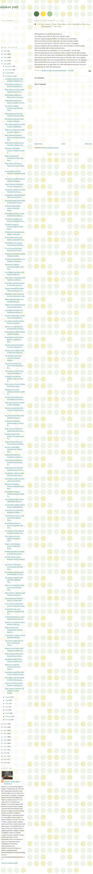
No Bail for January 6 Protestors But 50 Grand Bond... (14, 227)
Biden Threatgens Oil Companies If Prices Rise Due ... (14, 158)
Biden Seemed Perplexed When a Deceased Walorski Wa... (15, 137)
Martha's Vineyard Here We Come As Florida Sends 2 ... (14, 410)
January (8, 719)
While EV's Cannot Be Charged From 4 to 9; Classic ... (13, 667)
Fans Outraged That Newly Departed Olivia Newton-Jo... (14, 462)
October (8, 73)
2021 (5, 724)
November (8, 69)
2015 (5, 743)
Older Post (88, 143)
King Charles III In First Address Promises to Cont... (13, 538)
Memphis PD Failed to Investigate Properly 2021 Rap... (14, 267)
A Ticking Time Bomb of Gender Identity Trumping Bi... (14, 423)
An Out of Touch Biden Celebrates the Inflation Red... (13, 449)
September (9, 76)
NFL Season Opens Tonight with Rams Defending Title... (14, 580)
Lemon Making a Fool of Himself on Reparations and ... (15, 173)
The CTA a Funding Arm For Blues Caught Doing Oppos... (14, 643)
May (7, 707)
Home (63, 143)
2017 (5, 737)
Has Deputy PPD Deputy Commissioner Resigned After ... (14, 567)
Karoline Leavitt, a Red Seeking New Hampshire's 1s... (14, 436)
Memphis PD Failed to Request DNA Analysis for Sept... (14, 486)
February (8, 716)
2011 (5, 756)
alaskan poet (9, 7)
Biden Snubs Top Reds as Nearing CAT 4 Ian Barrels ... (14, 166)
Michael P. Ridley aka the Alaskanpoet (12, 783)
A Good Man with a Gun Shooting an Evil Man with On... (14, 611)
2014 (5, 746)
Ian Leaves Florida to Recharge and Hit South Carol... (14, 108)
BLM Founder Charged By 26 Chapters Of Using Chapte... (14, 691)
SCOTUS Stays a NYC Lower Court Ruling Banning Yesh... (14, 518)
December (8, 66)
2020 (5, 727)
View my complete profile (9, 863)
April (7, 710)
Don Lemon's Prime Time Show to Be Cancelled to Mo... (14, 366)
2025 (5, 54)
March (7, 713)
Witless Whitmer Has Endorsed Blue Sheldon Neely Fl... (13, 630)
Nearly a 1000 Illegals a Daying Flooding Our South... (12, 546)
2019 (5, 730)
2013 (5, 750)
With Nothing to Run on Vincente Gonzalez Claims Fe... (14, 494)
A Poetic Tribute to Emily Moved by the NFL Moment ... (15, 559)
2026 (5, 51)
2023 (5, 60)
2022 (5, 64)
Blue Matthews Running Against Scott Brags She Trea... (14, 525)
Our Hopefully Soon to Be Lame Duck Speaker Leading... (13, 358)
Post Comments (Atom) (51, 147)
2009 (5, 762)
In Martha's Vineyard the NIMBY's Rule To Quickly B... (14, 379)
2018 (5, 733)
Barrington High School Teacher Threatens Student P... (15, 150)
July (6, 700)
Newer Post (38, 143)
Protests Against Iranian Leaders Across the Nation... (13, 208)
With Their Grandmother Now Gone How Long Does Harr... (14, 587)
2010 (5, 759)
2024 (5, 57)
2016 (5, 740)
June (7, 703)
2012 (5, 753)
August (7, 697)
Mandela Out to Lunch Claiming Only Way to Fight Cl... (15, 392)
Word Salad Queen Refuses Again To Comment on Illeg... (14, 339)
